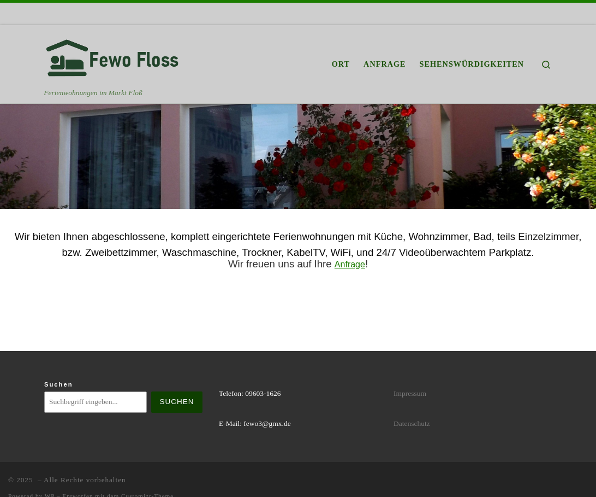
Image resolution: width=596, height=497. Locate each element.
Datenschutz (412, 423)
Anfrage (350, 264)
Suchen (58, 384)
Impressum (410, 393)
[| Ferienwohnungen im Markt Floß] (112, 56)
